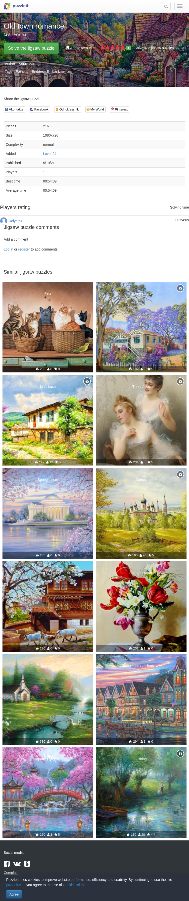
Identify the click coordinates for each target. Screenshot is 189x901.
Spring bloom (48, 480)
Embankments (58, 71)
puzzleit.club (15, 885)
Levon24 (49, 154)
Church (47, 666)
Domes (141, 480)
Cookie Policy (73, 885)
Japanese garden (47, 759)
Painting (22, 71)
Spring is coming (48, 573)
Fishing (141, 759)
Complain (11, 873)
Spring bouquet (141, 573)
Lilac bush (48, 387)
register (24, 249)
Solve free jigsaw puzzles (154, 48)
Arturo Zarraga (30, 64)
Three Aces (141, 387)
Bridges (38, 71)
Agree (14, 894)
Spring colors (141, 293)
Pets (47, 293)
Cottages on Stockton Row (141, 666)
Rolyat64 (15, 221)
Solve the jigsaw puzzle (31, 48)
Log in (8, 249)
